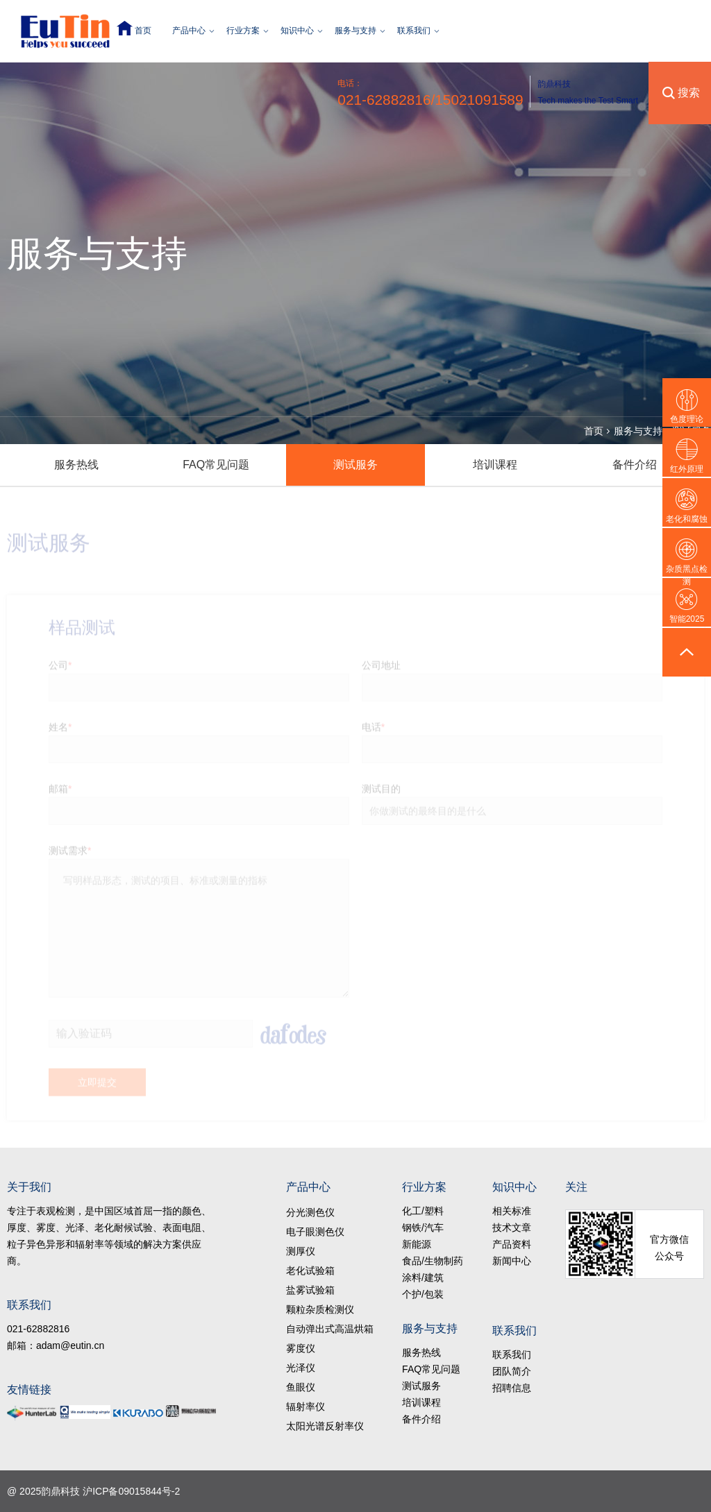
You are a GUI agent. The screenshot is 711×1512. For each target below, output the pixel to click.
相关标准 (511, 1210)
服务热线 (76, 464)
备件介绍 (634, 464)
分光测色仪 (310, 1212)
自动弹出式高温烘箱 (330, 1328)
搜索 (689, 93)
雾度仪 (300, 1348)
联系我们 (413, 30)
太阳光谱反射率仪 (325, 1426)
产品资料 (511, 1244)
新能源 (416, 1244)
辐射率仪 (305, 1406)
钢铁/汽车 (423, 1227)
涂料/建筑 (423, 1277)
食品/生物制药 (432, 1260)
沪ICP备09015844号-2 (131, 1491)
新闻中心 (511, 1260)
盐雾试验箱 (310, 1290)
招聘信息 (511, 1387)
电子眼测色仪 (315, 1231)
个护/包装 (423, 1294)
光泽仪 (300, 1367)
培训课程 (495, 464)
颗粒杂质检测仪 (320, 1309)
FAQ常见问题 (216, 464)
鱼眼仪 (300, 1387)
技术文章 (511, 1227)
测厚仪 (300, 1251)
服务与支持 (355, 30)
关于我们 (29, 1187)
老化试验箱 (310, 1270)
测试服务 (355, 464)
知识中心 (297, 30)
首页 (143, 30)
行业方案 (243, 30)
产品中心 (189, 30)
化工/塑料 (423, 1210)
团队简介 (511, 1371)
